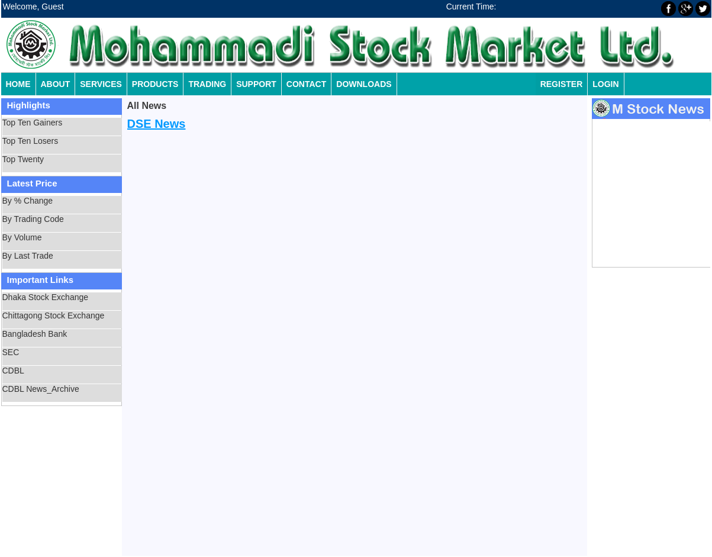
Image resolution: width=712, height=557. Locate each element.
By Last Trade (27, 255)
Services (101, 84)
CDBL (13, 370)
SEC (11, 352)
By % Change (27, 200)
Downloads (363, 84)
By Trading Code (33, 219)
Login (605, 84)
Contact (306, 84)
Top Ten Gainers (32, 122)
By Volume (22, 237)
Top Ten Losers (30, 141)
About (55, 84)
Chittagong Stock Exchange (53, 315)
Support (256, 84)
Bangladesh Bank (34, 334)
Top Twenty (23, 159)
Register (561, 84)
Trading (207, 84)
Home (18, 84)
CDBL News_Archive (40, 389)
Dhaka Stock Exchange (45, 297)
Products (155, 84)
